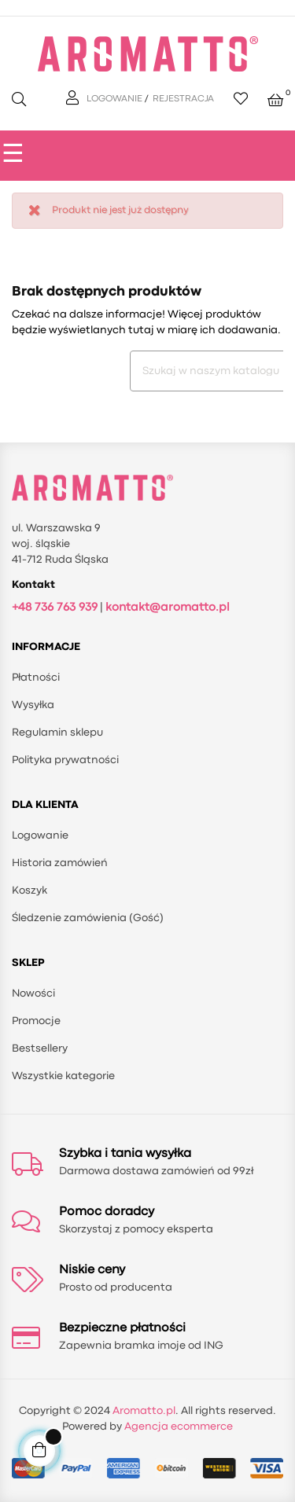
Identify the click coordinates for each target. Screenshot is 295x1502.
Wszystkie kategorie (63, 1076)
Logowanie (40, 835)
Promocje (36, 1021)
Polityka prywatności (65, 760)
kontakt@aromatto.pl (167, 608)
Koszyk (29, 890)
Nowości (33, 993)
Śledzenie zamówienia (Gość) (88, 918)
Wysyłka (33, 705)
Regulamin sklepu (57, 732)
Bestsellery (40, 1048)
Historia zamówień (60, 863)
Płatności (36, 677)
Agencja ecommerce (178, 1426)
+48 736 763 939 (55, 608)
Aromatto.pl (143, 1411)
